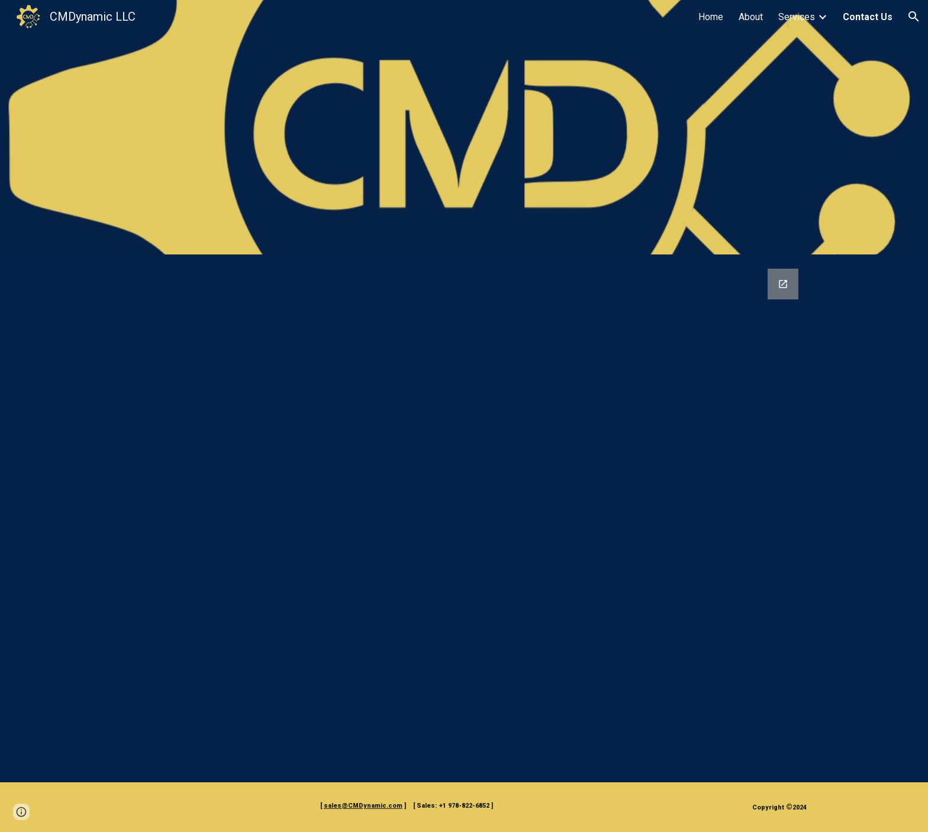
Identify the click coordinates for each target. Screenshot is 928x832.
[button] (914, 16)
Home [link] (710, 16)
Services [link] (796, 16)
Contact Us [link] (867, 16)
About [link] (751, 16)
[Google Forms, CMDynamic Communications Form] (464, 518)
